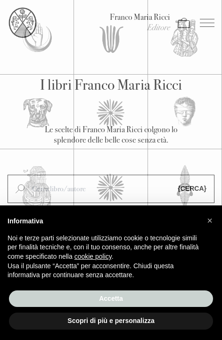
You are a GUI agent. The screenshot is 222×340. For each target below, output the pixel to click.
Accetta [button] (111, 298)
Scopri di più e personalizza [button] (110, 320)
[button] (209, 220)
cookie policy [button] (93, 256)
